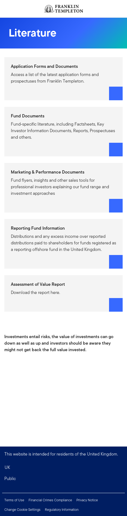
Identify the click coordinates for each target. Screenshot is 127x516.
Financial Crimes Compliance (50, 500)
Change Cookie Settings (22, 509)
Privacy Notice (87, 500)
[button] (63, 478)
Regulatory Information (62, 509)
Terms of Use (14, 500)
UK (7, 467)
